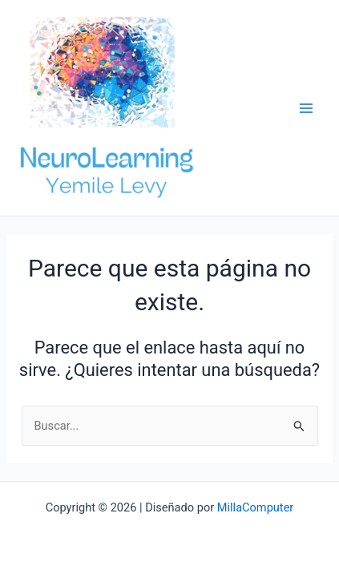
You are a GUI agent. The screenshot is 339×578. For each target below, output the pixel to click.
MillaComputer (255, 507)
